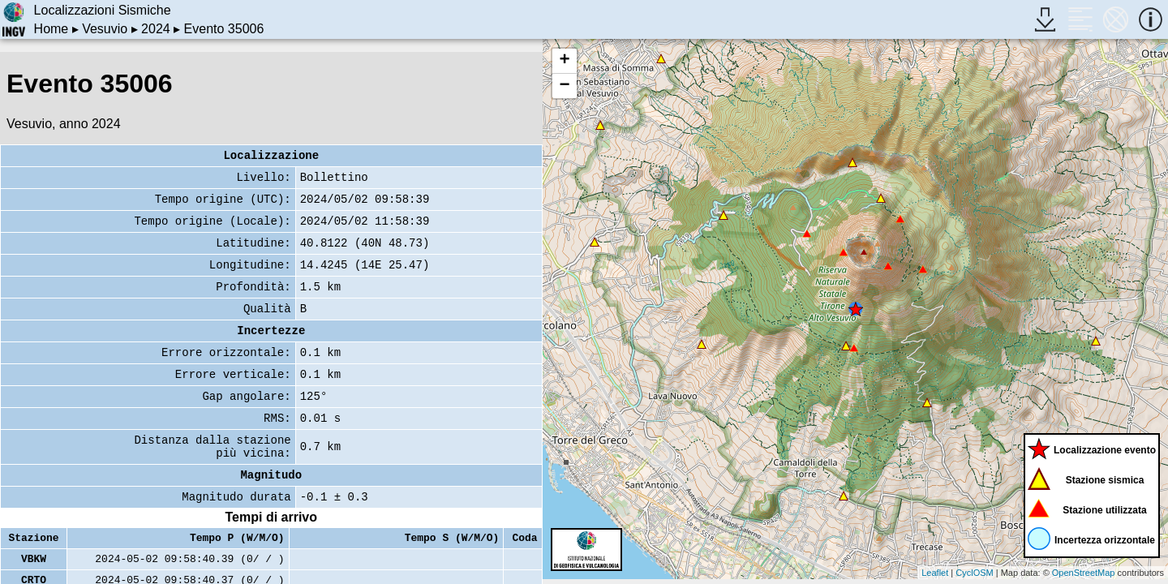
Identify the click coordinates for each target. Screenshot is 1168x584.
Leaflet (934, 573)
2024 (155, 29)
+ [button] (564, 61)
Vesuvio (104, 29)
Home (51, 29)
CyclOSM (974, 573)
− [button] (564, 86)
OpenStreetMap (1083, 573)
